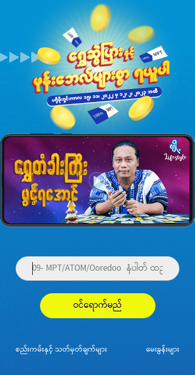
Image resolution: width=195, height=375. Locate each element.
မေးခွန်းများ (162, 349)
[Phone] (97, 268)
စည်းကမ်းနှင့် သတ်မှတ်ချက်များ (61, 349)
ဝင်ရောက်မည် (97, 305)
